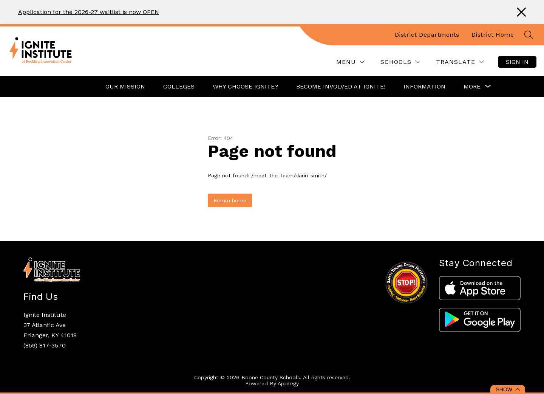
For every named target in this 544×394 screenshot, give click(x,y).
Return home (229, 200)
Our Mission (125, 86)
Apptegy (288, 383)
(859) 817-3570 (44, 345)
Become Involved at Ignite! (340, 86)
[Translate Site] (460, 62)
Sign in (517, 61)
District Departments (427, 34)
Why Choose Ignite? (245, 86)
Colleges (179, 86)
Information (424, 86)
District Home (492, 34)
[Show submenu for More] (472, 86)
